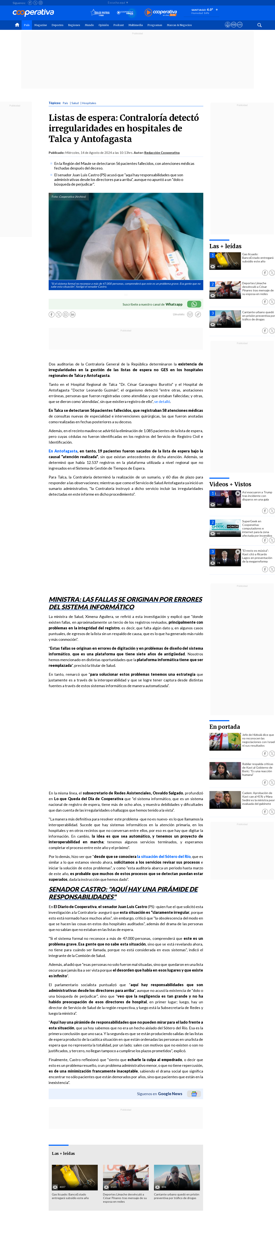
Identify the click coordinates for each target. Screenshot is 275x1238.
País (27, 25)
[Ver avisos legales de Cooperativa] (228, 28)
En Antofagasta (63, 451)
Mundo (89, 25)
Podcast (118, 25)
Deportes (57, 25)
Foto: (55, 196)
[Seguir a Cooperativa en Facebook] (30, 3)
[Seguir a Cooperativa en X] (35, 3)
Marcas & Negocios (179, 25)
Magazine (40, 25)
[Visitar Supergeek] (240, 28)
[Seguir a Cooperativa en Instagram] (40, 3)
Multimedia (135, 25)
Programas (154, 25)
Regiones (74, 25)
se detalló (162, 401)
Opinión (104, 25)
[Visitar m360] (233, 28)
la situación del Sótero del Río (163, 856)
